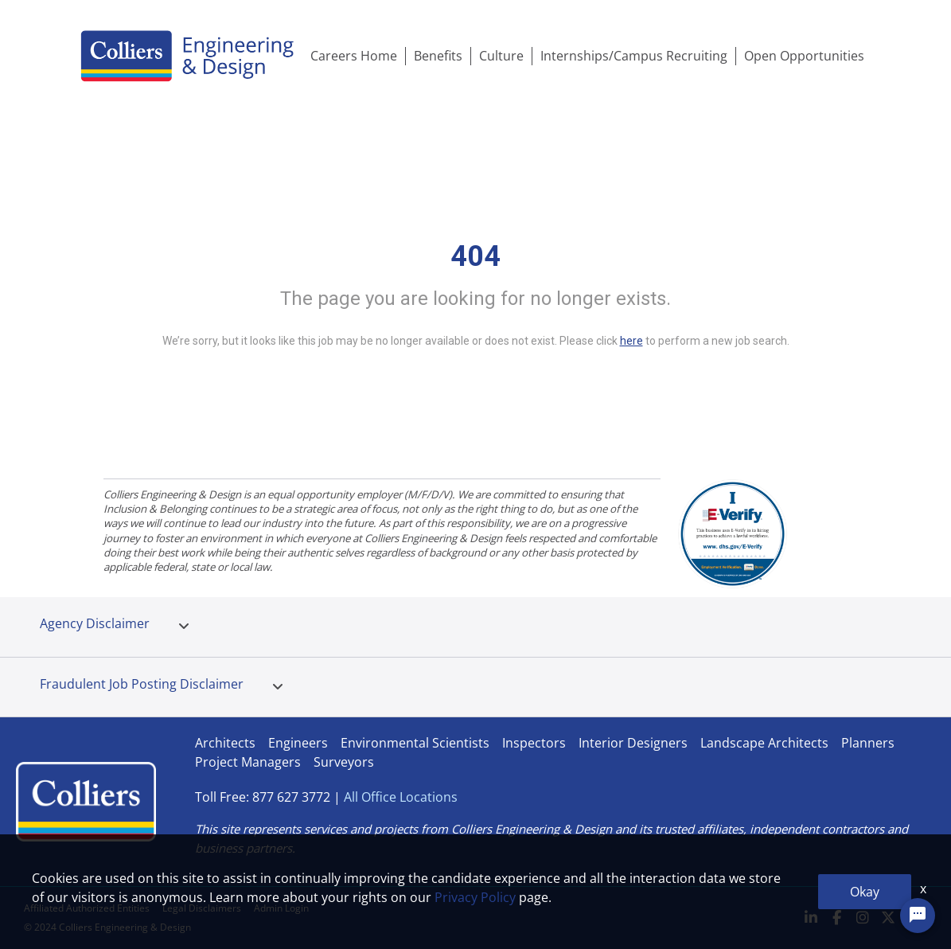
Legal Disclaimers (201, 908)
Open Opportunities (804, 55)
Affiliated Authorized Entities (87, 908)
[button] (183, 626)
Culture (501, 55)
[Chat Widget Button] (917, 915)
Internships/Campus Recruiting (633, 55)
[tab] (183, 626)
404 (475, 256)
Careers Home (353, 55)
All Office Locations (401, 797)
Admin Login (281, 908)
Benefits (438, 55)
